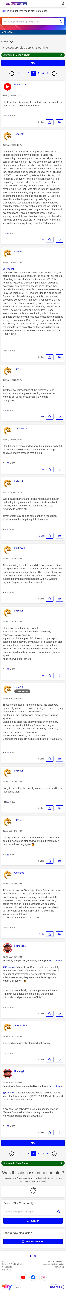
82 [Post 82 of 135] (8, 592)
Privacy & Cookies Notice (13, 1264)
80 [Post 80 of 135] (8, 463)
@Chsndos (9, 967)
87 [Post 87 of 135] (8, 928)
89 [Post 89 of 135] (8, 1053)
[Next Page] (54, 73)
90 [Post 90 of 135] (8, 1126)
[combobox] (30, 21)
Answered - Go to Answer (33, 55)
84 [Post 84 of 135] (8, 752)
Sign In (63, 4)
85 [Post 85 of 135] (8, 802)
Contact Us (59, 1267)
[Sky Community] (17, 4)
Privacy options (8, 1262)
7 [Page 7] (38, 73)
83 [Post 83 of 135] (8, 669)
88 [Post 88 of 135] (8, 1007)
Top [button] (34, 1256)
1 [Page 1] (18, 73)
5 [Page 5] (28, 73)
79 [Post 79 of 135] (8, 410)
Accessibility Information (53, 1264)
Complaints (7, 1267)
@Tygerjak (8, 269)
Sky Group (6, 1269)
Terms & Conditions (55, 1262)
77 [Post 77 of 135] (8, 233)
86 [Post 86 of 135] (8, 854)
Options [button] (5, 41)
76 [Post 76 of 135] (8, 116)
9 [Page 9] (48, 73)
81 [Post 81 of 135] (8, 529)
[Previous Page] (11, 73)
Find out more (55, 960)
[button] (62, 83)
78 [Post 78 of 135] (8, 351)
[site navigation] (3, 4)
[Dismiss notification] (62, 11)
